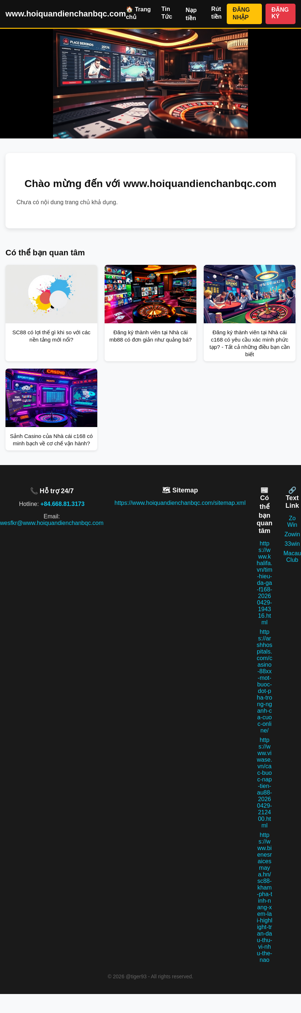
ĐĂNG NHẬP (241, 13)
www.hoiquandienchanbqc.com (65, 13)
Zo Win (292, 521)
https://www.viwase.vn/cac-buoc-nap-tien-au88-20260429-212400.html (264, 783)
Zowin (292, 534)
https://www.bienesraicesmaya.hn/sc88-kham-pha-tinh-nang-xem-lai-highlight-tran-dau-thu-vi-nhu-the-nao (264, 897)
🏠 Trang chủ (138, 13)
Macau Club (292, 556)
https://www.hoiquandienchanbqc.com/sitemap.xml (179, 503)
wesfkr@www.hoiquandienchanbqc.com (52, 523)
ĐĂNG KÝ (280, 13)
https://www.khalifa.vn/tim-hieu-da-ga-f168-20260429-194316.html (264, 582)
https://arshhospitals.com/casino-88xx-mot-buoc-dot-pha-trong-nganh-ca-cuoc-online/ (264, 681)
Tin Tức (166, 13)
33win (292, 544)
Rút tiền (216, 13)
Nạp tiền (190, 14)
